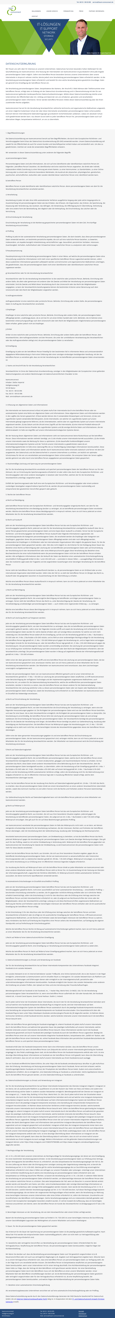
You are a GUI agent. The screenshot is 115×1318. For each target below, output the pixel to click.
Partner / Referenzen (96, 11)
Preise (81, 11)
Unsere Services (52, 11)
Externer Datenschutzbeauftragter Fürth (32, 1299)
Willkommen (36, 11)
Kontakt (35, 16)
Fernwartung (68, 11)
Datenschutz (83, 1316)
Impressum (82, 1314)
